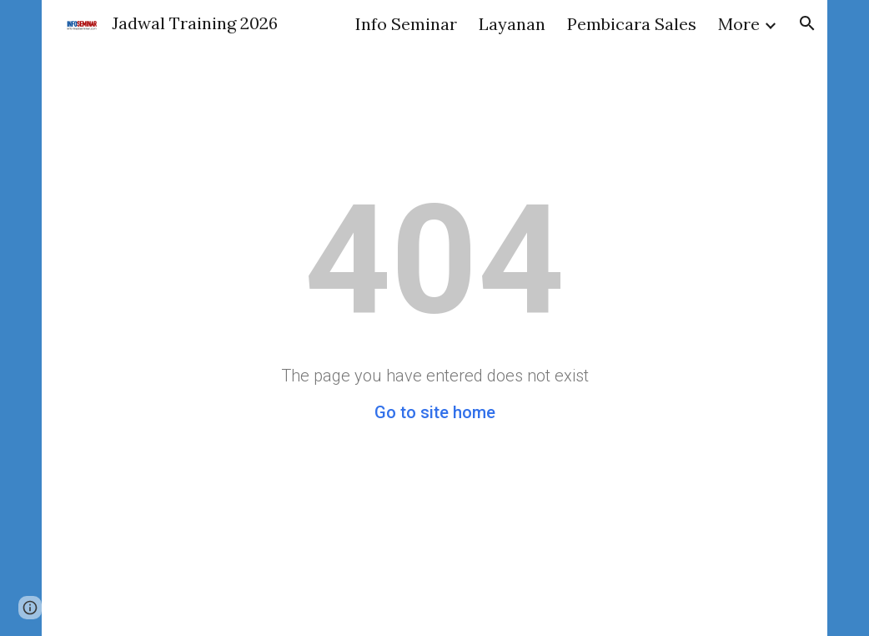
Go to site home (434, 412)
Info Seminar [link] (406, 23)
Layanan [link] (512, 23)
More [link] (739, 23)
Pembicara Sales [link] (631, 23)
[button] (807, 23)
